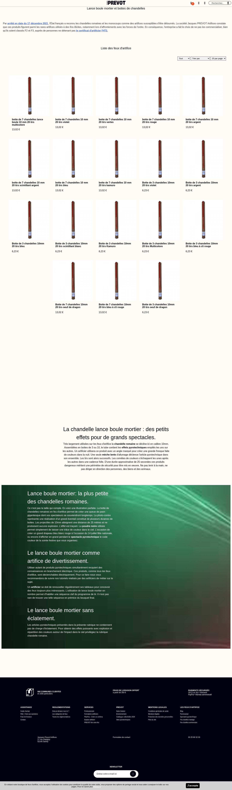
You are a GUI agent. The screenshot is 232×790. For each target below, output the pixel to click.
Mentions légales (154, 714)
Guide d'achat (25, 711)
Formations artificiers (91, 714)
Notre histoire (120, 711)
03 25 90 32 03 (194, 737)
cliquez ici (97, 787)
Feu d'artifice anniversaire (188, 722)
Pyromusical (184, 714)
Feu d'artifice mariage (187, 720)
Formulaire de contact (121, 737)
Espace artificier (89, 720)
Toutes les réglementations (61, 717)
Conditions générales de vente (158, 711)
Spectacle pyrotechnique (188, 717)
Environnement (121, 714)
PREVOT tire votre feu (91, 722)
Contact (22, 720)
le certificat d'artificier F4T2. (92, 30)
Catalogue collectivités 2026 (125, 717)
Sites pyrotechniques (123, 720)
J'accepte (192, 785)
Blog (181, 711)
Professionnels (89, 711)
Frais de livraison (26, 717)
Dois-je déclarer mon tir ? (60, 711)
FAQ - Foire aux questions (29, 714)
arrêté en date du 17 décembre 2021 (27, 23)
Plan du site (152, 720)
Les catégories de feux (59, 714)
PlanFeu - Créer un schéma (93, 717)
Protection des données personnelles (160, 717)
